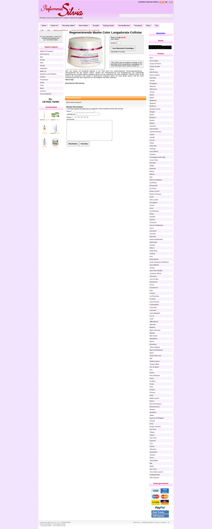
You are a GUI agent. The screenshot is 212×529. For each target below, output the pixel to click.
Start (42, 30)
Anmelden (141, 2)
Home (44, 26)
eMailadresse (71, 114)
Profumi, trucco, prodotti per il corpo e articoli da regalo (61, 18)
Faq (156, 26)
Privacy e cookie (160, 522)
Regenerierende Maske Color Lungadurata (85, 30)
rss (169, 522)
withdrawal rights (147, 522)
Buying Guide (108, 26)
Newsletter (160, 33)
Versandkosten (124, 26)
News (148, 26)
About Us (54, 26)
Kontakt (96, 26)
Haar (48, 30)
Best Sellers (83, 26)
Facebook (138, 26)
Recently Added (68, 26)
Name (69, 111)
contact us (135, 66)
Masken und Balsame (61, 30)
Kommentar (70, 119)
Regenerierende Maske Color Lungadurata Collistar (105, 32)
